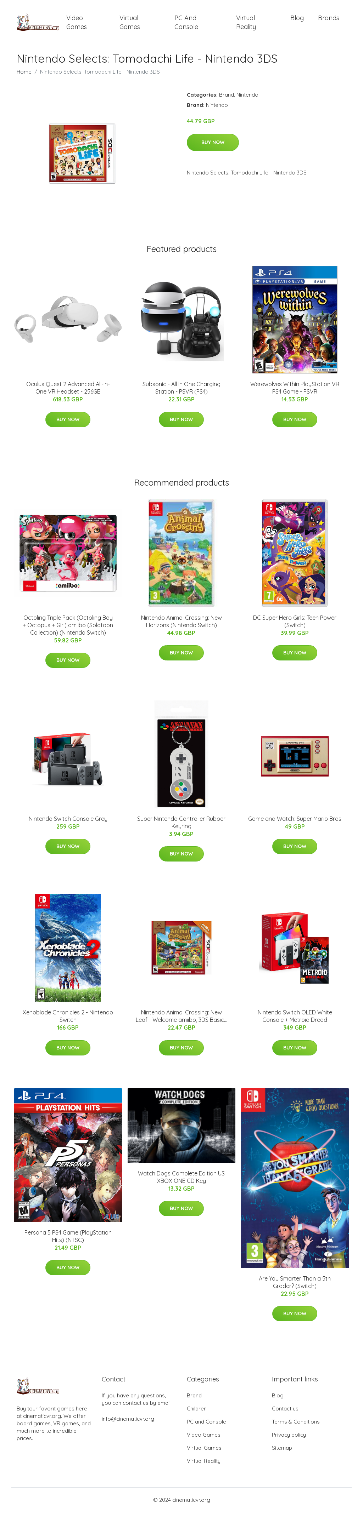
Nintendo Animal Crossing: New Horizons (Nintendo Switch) (181, 626)
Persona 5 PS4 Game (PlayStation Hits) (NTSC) (68, 1241)
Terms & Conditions (296, 1426)
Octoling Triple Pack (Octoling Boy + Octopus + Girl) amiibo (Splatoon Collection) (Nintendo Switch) (68, 630)
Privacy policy (289, 1439)
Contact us (285, 1413)
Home (24, 76)
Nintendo (247, 99)
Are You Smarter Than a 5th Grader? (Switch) (295, 1287)
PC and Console (186, 24)
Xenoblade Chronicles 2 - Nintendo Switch (68, 1021)
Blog (297, 20)
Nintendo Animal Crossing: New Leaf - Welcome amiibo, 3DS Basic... (181, 1021)
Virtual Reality (246, 24)
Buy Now (212, 147)
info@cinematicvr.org (128, 1423)
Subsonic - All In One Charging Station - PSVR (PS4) (181, 392)
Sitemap (282, 1452)
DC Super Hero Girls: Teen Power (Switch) (294, 626)
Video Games (76, 24)
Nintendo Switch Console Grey (68, 823)
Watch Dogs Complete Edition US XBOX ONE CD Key (181, 1182)
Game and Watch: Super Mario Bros (294, 823)
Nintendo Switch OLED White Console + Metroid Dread (295, 1021)
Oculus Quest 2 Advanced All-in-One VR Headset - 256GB (68, 392)
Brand (226, 99)
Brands (328, 20)
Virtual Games (129, 24)
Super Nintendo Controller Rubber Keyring (181, 827)
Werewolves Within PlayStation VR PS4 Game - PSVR (294, 392)
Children (197, 1413)
